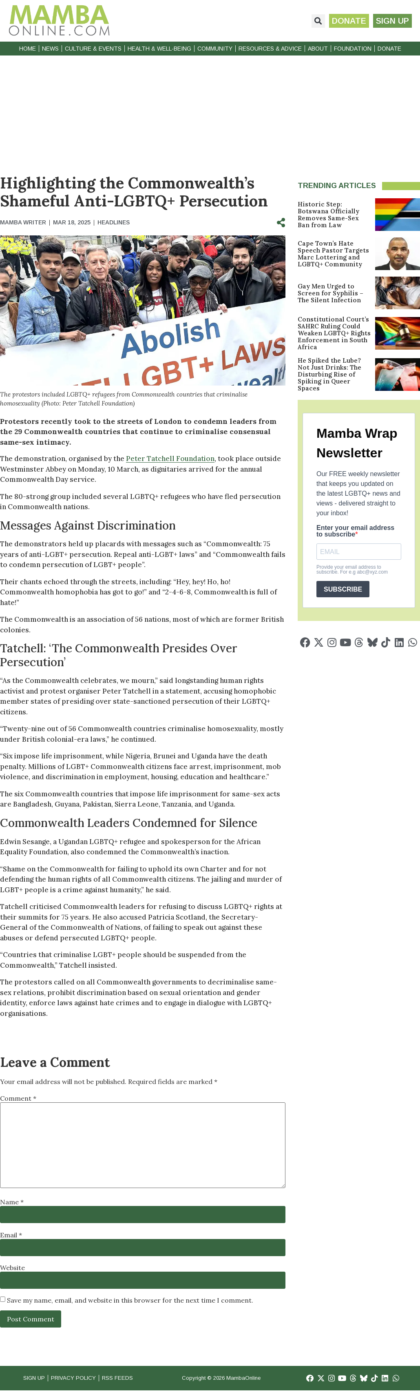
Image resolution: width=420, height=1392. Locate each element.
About (318, 48)
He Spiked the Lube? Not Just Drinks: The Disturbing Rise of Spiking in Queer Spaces (329, 374)
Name (12, 1202)
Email (11, 1235)
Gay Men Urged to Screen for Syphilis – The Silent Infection (330, 293)
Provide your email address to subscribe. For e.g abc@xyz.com (352, 569)
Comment (18, 1098)
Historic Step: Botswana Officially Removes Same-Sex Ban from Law (328, 214)
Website (12, 1267)
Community (214, 48)
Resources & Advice (270, 48)
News (50, 48)
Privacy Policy (81, 1378)
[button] (313, 21)
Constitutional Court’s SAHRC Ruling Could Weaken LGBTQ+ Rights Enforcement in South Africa (334, 333)
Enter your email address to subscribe (355, 531)
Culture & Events (93, 48)
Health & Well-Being (159, 48)
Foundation (352, 48)
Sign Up (36, 1378)
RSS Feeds (130, 1378)
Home (27, 48)
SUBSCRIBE (343, 589)
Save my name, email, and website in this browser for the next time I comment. (130, 1300)
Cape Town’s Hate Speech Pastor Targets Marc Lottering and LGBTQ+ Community (333, 253)
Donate (389, 48)
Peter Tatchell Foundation (170, 458)
